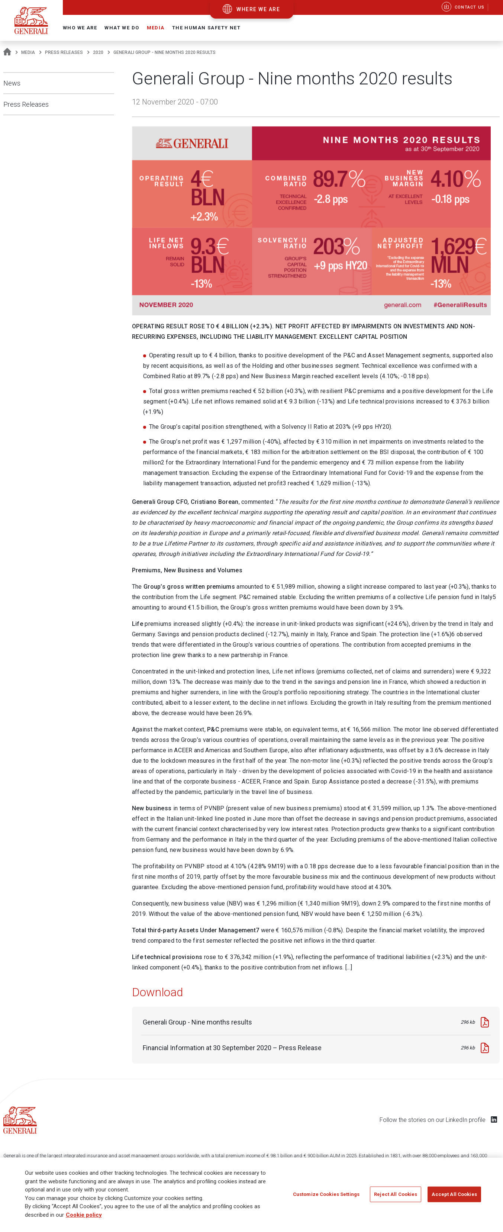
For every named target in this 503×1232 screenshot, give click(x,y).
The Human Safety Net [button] (206, 27)
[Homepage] (7, 52)
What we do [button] (121, 27)
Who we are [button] (80, 27)
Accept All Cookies (454, 1194)
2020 (98, 52)
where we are (258, 9)
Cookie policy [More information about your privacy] (84, 1215)
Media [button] (156, 27)
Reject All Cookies (395, 1194)
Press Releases (64, 52)
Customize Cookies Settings (326, 1194)
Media (28, 52)
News (11, 83)
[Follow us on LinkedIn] (494, 1119)
